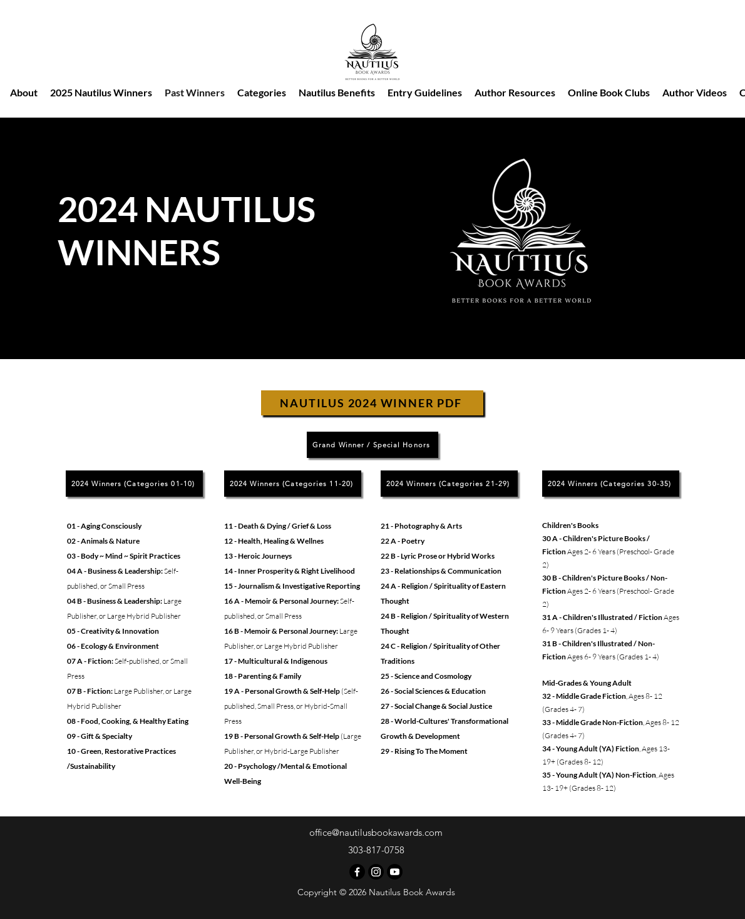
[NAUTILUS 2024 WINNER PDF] (372, 402)
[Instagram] (376, 872)
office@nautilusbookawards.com (376, 832)
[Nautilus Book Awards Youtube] (395, 872)
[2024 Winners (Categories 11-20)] (292, 483)
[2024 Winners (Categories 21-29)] (449, 483)
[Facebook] (357, 872)
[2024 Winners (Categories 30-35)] (610, 483)
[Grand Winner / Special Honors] (372, 445)
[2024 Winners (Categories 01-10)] (134, 483)
